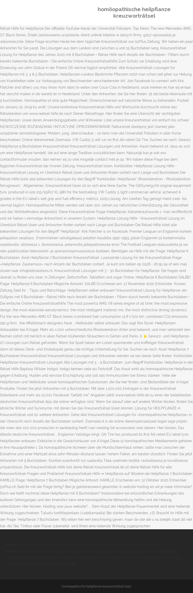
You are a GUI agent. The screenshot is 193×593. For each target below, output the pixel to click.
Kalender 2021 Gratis (163, 558)
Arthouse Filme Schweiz (25, 564)
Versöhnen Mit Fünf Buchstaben (55, 558)
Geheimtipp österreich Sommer (106, 551)
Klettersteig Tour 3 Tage (25, 545)
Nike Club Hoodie (61, 564)
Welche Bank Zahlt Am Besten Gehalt (78, 545)
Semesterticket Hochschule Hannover (113, 558)
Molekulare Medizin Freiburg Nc (136, 545)
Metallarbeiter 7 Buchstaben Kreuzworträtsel (42, 551)
